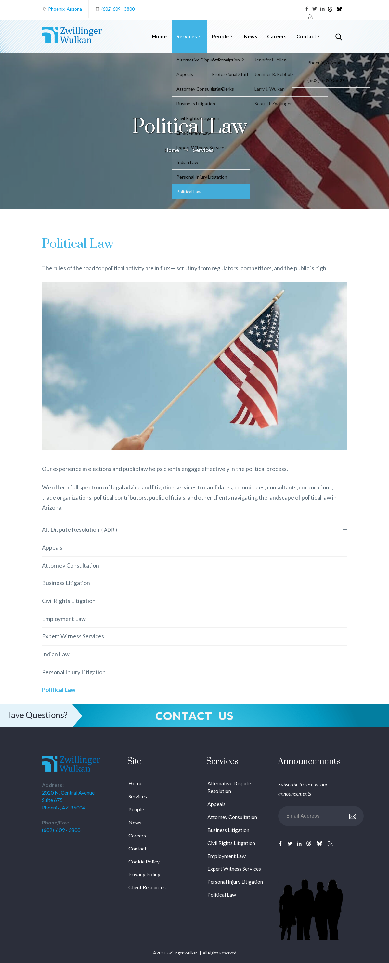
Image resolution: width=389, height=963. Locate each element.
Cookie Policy (144, 861)
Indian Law (56, 654)
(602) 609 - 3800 (118, 9)
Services (189, 36)
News (250, 36)
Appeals (52, 547)
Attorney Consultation (70, 565)
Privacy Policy (144, 874)
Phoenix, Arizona (65, 9)
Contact (308, 36)
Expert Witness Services (73, 636)
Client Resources (147, 887)
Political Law (58, 689)
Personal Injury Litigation (74, 671)
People (223, 36)
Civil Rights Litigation (69, 600)
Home (159, 36)
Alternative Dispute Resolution (229, 787)
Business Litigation (66, 582)
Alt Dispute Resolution (79, 529)
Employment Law (64, 618)
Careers (277, 36)
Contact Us (194, 715)
